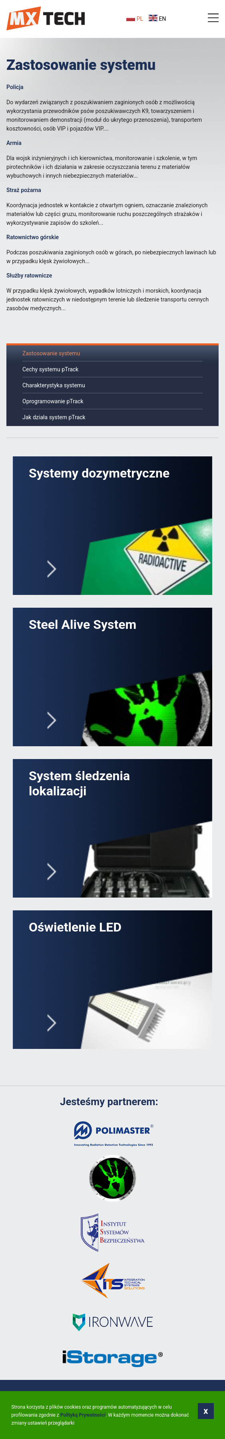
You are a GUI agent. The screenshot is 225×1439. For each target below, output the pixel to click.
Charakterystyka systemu (53, 385)
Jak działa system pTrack (54, 417)
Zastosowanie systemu (51, 353)
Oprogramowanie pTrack (53, 401)
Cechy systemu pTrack (50, 369)
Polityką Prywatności (83, 1415)
